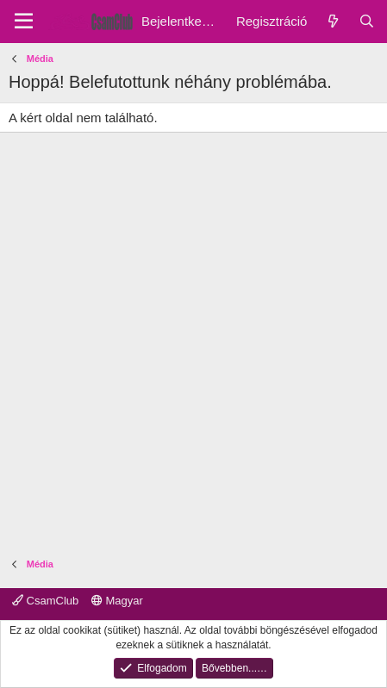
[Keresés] (367, 21)
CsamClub (45, 600)
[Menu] (23, 21)
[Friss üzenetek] (332, 21)
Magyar (117, 600)
